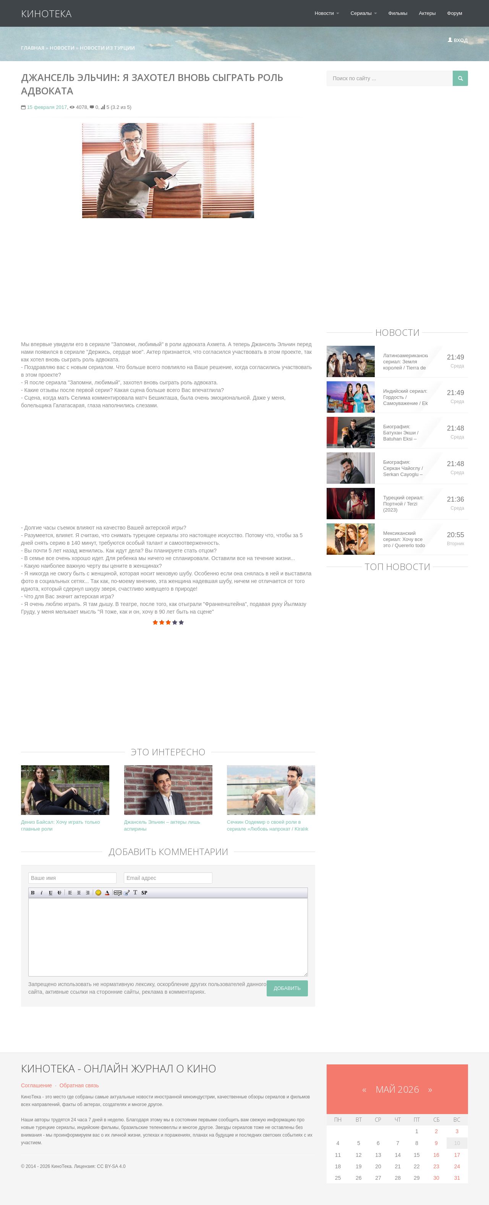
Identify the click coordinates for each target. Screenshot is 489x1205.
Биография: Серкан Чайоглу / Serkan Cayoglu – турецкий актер (403, 468)
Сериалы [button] (364, 13)
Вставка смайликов (98, 892)
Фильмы (398, 13)
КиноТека (46, 13)
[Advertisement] (168, 279)
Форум (455, 13)
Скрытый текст (117, 892)
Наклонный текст (41, 892)
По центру (78, 892)
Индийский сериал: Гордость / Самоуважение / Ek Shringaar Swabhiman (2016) (405, 397)
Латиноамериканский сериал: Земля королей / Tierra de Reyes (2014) (405, 362)
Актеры (427, 13)
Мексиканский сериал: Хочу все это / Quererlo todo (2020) (404, 539)
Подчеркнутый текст (50, 892)
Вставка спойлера (144, 892)
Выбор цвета (107, 892)
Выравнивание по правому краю (87, 892)
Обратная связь (79, 1085)
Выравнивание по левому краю (70, 892)
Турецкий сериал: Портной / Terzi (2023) (403, 504)
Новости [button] (327, 13)
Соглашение (36, 1085)
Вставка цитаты (126, 892)
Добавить (287, 988)
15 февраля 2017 (47, 107)
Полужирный (33, 892)
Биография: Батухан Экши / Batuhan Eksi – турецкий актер (400, 433)
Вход (457, 40)
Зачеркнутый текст (59, 892)
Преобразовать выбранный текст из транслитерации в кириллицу (135, 892)
